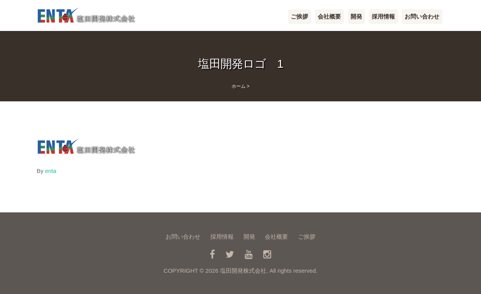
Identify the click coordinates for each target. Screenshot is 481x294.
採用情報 (383, 16)
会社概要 (329, 16)
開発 (356, 16)
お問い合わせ (422, 16)
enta (50, 171)
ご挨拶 (299, 16)
